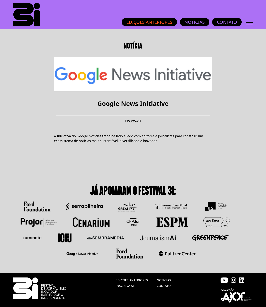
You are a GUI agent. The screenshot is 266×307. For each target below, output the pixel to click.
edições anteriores (132, 280)
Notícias (195, 22)
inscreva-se (125, 286)
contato (164, 286)
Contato (227, 22)
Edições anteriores (149, 22)
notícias (164, 280)
